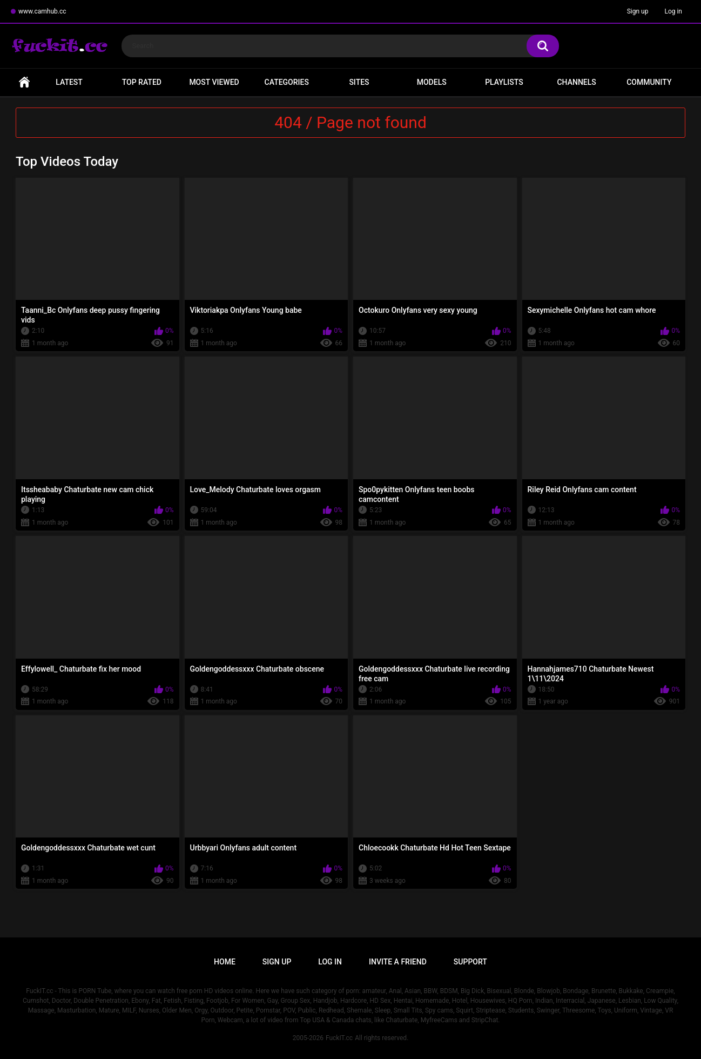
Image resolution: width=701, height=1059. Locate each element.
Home (24, 82)
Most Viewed (214, 82)
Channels (576, 82)
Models (432, 82)
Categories (287, 82)
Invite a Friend (398, 961)
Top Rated (141, 82)
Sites (359, 82)
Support (470, 961)
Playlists (504, 82)
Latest (69, 82)
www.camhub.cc (42, 11)
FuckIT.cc (339, 1038)
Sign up (638, 11)
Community (648, 82)
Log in (673, 11)
